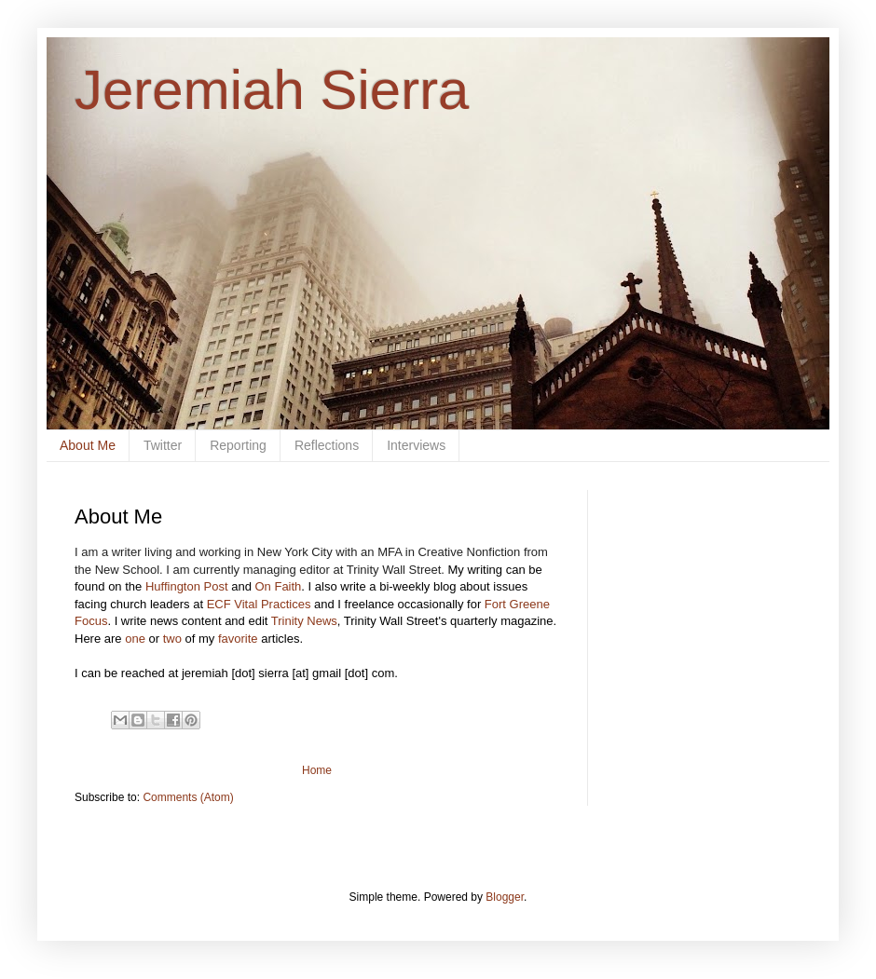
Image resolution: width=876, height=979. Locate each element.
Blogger (505, 897)
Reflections (326, 445)
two (172, 639)
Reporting (238, 445)
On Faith (277, 586)
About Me (88, 445)
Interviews (416, 445)
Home (317, 770)
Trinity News (304, 621)
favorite (238, 639)
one (135, 639)
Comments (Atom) (188, 797)
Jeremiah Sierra (272, 90)
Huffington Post (186, 586)
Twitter (163, 445)
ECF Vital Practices (259, 604)
